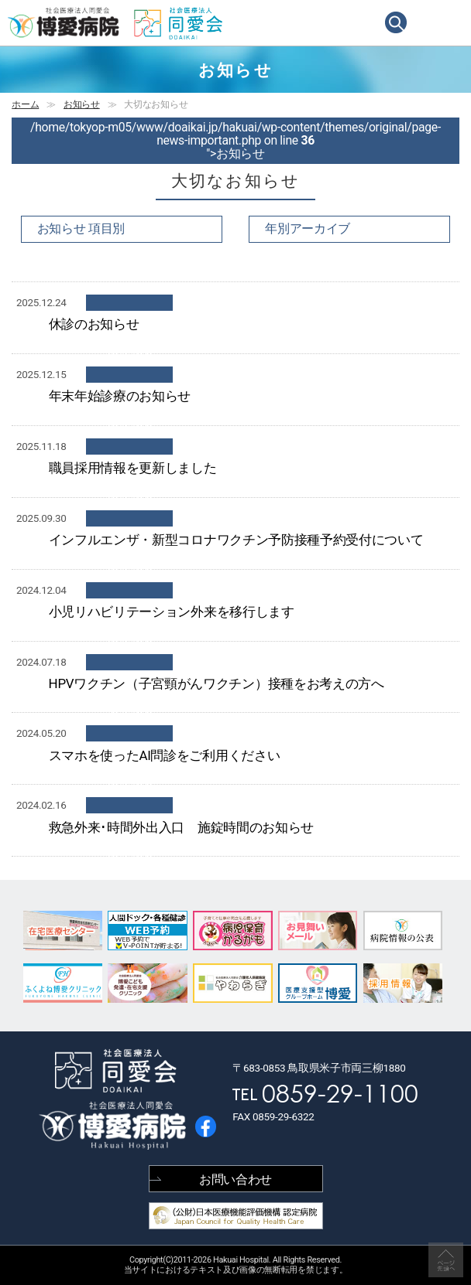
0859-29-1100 (340, 1092)
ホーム (25, 104)
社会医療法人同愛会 (178, 23)
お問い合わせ (235, 1179)
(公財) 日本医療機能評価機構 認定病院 (236, 1215)
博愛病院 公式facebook (205, 1126)
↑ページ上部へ (445, 1259)
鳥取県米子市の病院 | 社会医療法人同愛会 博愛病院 (64, 22)
